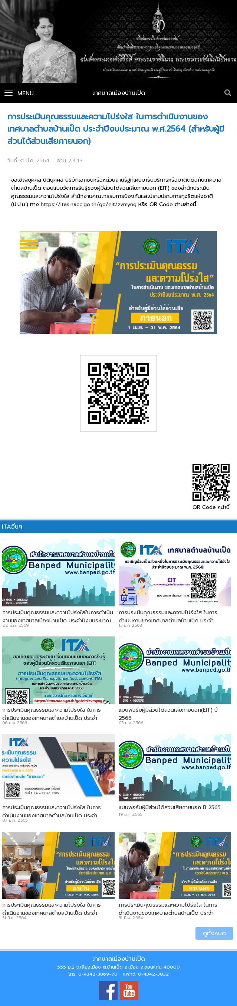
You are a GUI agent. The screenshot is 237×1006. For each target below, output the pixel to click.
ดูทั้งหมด (214, 933)
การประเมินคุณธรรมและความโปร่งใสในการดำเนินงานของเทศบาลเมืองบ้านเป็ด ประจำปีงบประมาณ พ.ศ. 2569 (57, 620)
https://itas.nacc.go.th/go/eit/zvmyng (88, 204)
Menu (19, 93)
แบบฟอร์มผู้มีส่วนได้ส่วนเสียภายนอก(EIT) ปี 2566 (168, 714)
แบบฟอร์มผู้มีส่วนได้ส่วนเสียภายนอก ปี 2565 (170, 807)
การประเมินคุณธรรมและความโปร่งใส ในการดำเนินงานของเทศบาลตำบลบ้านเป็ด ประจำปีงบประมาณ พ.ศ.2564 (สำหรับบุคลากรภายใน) (55, 913)
